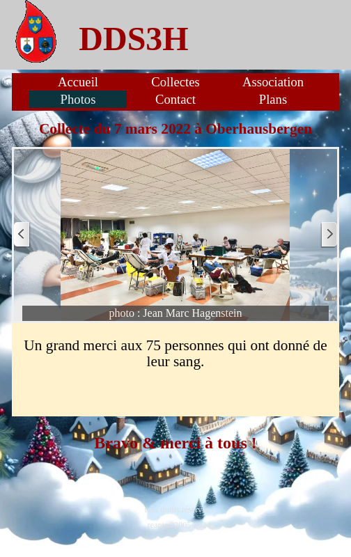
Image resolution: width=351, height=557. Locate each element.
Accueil (78, 81)
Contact (175, 99)
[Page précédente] (22, 235)
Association (273, 81)
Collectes (175, 81)
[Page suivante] (328, 235)
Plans (273, 99)
